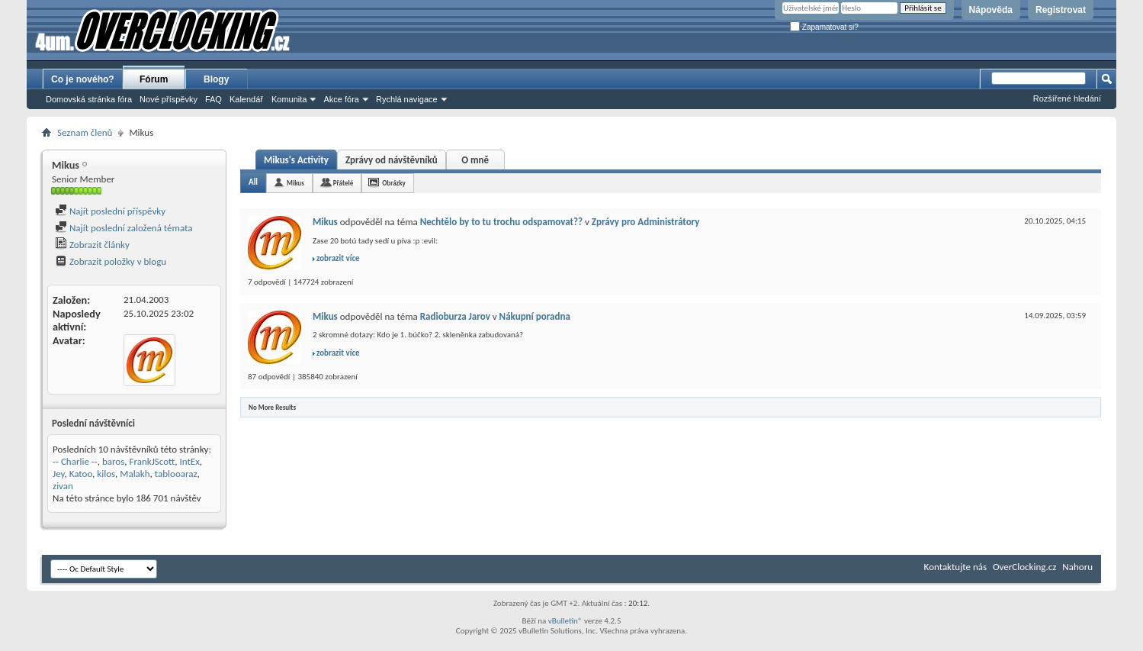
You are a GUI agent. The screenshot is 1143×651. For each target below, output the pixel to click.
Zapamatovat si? (824, 27)
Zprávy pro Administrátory (646, 221)
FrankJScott (152, 461)
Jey (59, 473)
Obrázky (394, 183)
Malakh (134, 473)
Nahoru (1077, 566)
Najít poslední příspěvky (110, 211)
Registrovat (1060, 10)
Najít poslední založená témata (123, 228)
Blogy (216, 79)
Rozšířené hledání (1067, 98)
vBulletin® (565, 621)
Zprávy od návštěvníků (391, 160)
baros (113, 461)
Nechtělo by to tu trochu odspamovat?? (501, 221)
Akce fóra (340, 99)
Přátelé (343, 183)
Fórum (154, 79)
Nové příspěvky (168, 99)
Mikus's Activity (296, 160)
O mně (475, 160)
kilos (106, 473)
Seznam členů (84, 132)
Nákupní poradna (534, 316)
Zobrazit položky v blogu (110, 261)
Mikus (295, 183)
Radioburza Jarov (455, 316)
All (253, 182)
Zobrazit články (92, 244)
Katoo (80, 473)
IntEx (190, 461)
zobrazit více (338, 258)
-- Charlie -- (75, 461)
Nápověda (991, 10)
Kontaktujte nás (955, 566)
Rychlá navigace (407, 99)
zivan (63, 485)
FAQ (213, 99)
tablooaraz (176, 473)
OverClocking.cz (1024, 566)
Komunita (289, 99)
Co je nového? (82, 79)
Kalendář (246, 99)
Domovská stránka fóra (89, 99)
